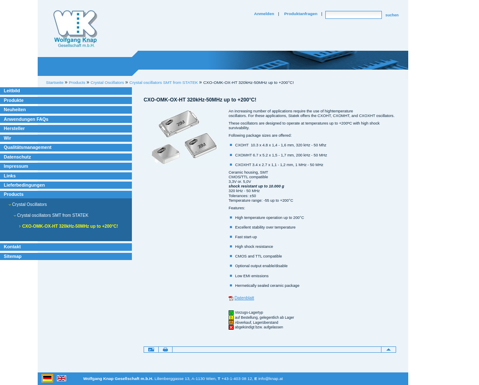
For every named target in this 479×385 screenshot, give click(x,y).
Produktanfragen (300, 13)
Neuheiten (15, 109)
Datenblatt (244, 298)
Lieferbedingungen (24, 184)
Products (13, 194)
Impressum (16, 166)
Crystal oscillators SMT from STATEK (163, 82)
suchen (392, 15)
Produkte (13, 100)
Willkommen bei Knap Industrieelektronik (75, 29)
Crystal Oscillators (28, 204)
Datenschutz (17, 156)
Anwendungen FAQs (26, 119)
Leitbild (12, 90)
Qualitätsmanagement (28, 147)
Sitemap (12, 256)
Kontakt (12, 246)
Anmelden (264, 13)
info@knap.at (270, 378)
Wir (7, 137)
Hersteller (14, 128)
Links (10, 175)
